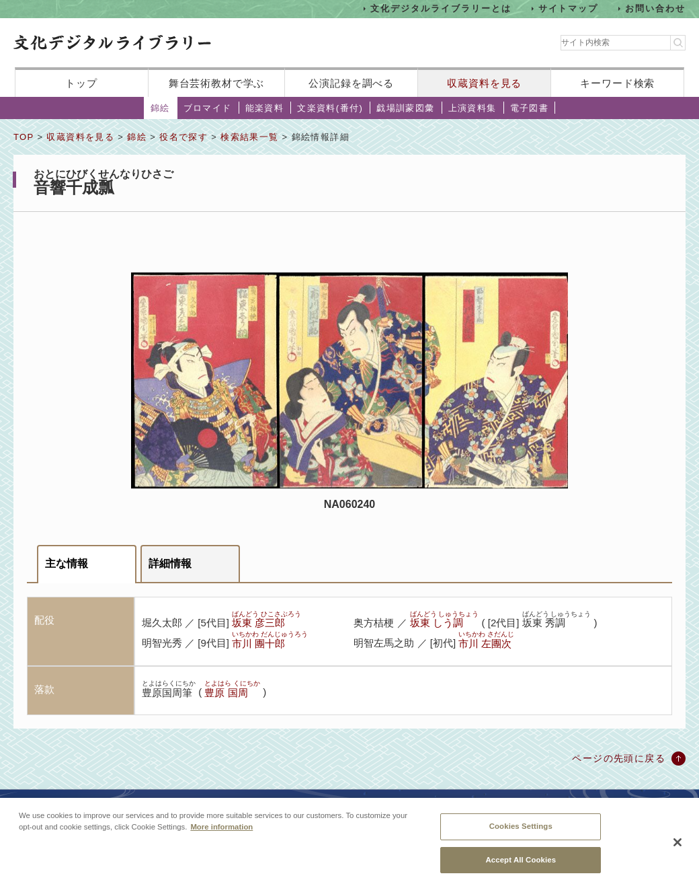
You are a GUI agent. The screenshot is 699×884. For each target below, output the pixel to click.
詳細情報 (170, 563)
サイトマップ (568, 8)
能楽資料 (264, 108)
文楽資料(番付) (330, 108)
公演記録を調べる (351, 83)
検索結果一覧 (249, 137)
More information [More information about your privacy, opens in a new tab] (221, 834)
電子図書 (529, 108)
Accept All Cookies (520, 866)
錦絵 (160, 108)
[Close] (677, 849)
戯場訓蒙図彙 (405, 108)
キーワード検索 (617, 83)
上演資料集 (472, 108)
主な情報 (66, 563)
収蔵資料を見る (484, 83)
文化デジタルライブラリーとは (440, 8)
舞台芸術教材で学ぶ (217, 83)
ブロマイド (207, 108)
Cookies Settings (520, 833)
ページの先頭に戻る (618, 758)
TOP (23, 137)
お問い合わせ (655, 8)
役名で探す (183, 137)
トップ (81, 83)
